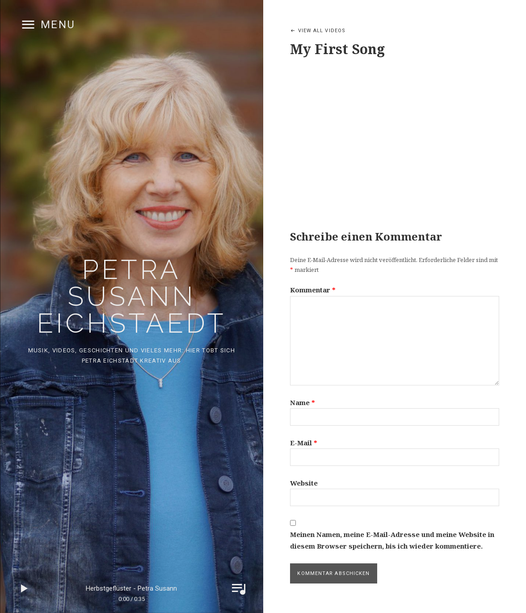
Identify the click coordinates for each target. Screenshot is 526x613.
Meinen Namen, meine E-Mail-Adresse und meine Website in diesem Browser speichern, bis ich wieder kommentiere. (392, 540)
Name (302, 402)
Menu (58, 24)
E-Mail (303, 442)
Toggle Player (238, 588)
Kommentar (313, 289)
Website (304, 482)
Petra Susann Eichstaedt (131, 296)
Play (24, 588)
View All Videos (322, 31)
